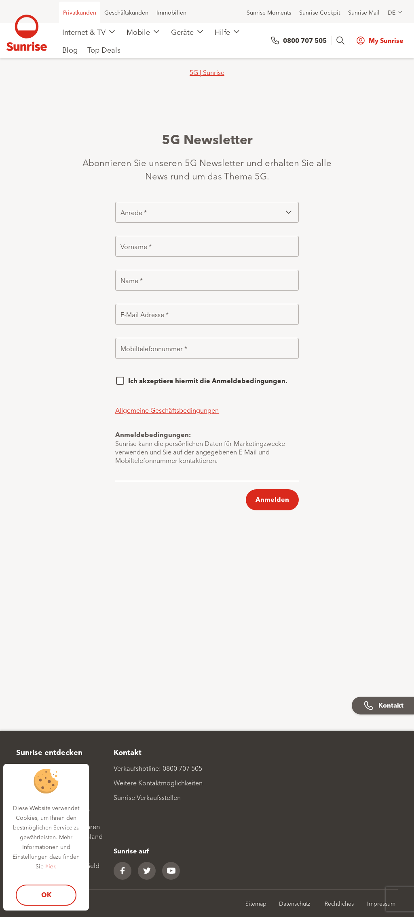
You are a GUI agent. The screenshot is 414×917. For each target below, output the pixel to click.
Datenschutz (294, 903)
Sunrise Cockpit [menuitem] (319, 12)
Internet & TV (84, 31)
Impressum (381, 903)
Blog (70, 49)
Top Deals (103, 49)
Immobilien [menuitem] (171, 12)
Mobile (138, 31)
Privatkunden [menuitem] (79, 12)
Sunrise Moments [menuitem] (269, 12)
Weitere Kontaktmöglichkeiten (158, 782)
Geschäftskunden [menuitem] (126, 12)
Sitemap (255, 903)
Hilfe (222, 31)
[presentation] (341, 40)
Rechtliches (339, 903)
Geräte (182, 31)
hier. (51, 866)
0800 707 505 (305, 40)
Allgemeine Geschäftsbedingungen (167, 409)
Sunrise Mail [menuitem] (364, 12)
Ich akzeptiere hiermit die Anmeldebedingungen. (207, 380)
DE (391, 12)
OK (46, 894)
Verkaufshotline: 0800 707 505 (158, 767)
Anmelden (272, 499)
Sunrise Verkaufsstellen (147, 797)
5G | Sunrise (207, 72)
